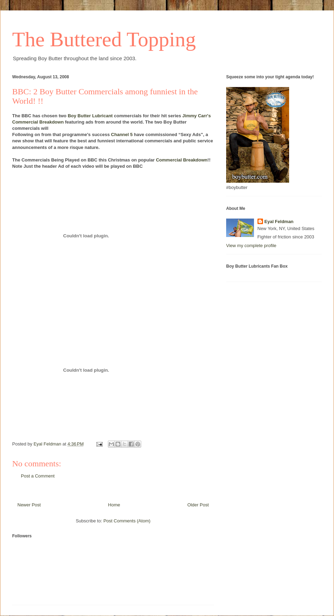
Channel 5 (122, 134)
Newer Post (29, 504)
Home (114, 504)
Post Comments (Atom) (126, 520)
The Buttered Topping (104, 39)
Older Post (198, 504)
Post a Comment (38, 476)
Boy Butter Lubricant (90, 115)
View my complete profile (251, 245)
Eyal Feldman (279, 221)
